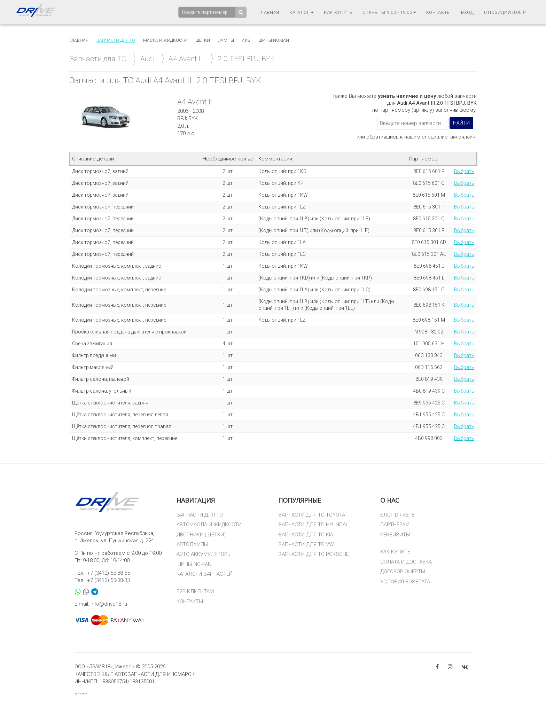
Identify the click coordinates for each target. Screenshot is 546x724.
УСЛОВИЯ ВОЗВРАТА (405, 582)
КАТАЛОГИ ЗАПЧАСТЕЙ (205, 574)
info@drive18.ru (109, 604)
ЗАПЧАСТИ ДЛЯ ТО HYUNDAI (312, 524)
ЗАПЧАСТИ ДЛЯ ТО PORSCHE (313, 554)
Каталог (301, 12)
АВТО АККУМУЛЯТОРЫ (204, 554)
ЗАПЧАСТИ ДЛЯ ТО (200, 515)
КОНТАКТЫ (190, 601)
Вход (467, 12)
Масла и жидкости (165, 40)
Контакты (438, 12)
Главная (269, 12)
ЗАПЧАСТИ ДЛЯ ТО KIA (305, 535)
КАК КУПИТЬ (395, 552)
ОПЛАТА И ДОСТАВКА (406, 562)
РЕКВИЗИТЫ (395, 535)
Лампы (226, 40)
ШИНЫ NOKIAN (194, 564)
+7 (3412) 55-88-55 (108, 573)
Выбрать (464, 171)
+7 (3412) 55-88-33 (108, 580)
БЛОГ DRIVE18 (397, 515)
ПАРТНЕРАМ (395, 524)
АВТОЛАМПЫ (192, 544)
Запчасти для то (115, 40)
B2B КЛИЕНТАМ (195, 591)
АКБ (246, 40)
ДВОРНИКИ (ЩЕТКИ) (201, 535)
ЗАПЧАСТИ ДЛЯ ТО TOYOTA (311, 515)
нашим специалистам (430, 137)
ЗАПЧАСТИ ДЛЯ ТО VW (306, 544)
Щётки (202, 40)
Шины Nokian (273, 40)
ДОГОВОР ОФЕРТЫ (402, 571)
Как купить (338, 12)
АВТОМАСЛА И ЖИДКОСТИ (209, 524)
